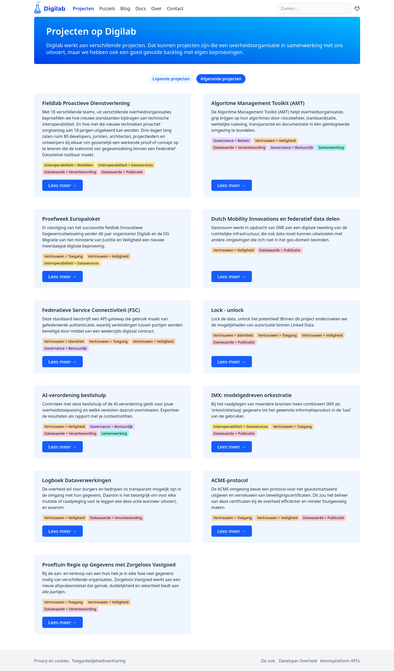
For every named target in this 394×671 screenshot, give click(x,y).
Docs (140, 8)
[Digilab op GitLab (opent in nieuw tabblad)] (357, 8)
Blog (125, 8)
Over (156, 8)
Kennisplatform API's (340, 661)
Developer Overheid (298, 661)
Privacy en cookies (51, 661)
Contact (175, 8)
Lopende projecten (171, 79)
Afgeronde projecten (220, 79)
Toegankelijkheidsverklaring (99, 661)
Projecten (83, 8)
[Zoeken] (314, 8)
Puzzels (107, 8)
